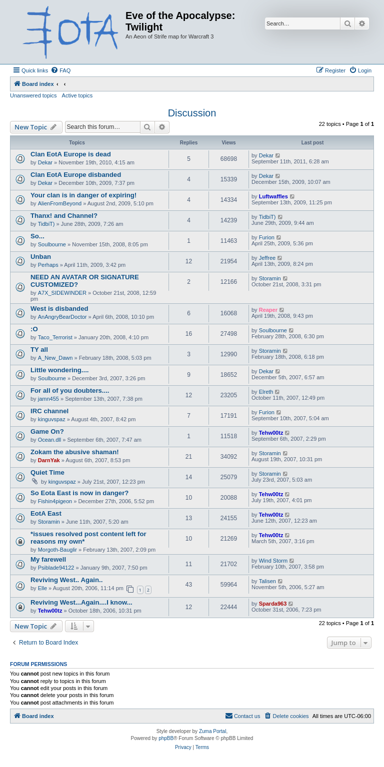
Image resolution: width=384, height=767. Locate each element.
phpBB (166, 738)
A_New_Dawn (55, 358)
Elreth (266, 392)
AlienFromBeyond (60, 203)
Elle (42, 588)
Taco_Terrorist (55, 337)
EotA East (46, 513)
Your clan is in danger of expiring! (83, 195)
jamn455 (48, 399)
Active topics (77, 95)
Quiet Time (47, 472)
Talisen (267, 581)
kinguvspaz (52, 419)
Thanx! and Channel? (64, 215)
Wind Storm (273, 561)
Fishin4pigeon (55, 501)
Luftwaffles (273, 196)
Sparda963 (273, 604)
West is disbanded (59, 308)
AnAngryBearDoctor (62, 317)
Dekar (45, 162)
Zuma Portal (212, 731)
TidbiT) (46, 224)
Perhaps (48, 265)
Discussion (192, 112)
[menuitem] (60, 70)
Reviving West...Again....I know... (81, 602)
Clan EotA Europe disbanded (75, 174)
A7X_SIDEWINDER (62, 293)
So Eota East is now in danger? (79, 493)
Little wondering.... (59, 370)
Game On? (47, 431)
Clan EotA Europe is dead (70, 154)
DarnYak (49, 460)
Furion (266, 237)
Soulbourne (52, 244)
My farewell (48, 559)
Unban (40, 256)
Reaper (268, 310)
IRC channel (49, 411)
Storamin (270, 278)
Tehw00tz (271, 433)
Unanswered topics (33, 95)
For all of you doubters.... (70, 390)
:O (34, 329)
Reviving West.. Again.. (66, 580)
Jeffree (267, 258)
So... (37, 236)
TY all (39, 349)
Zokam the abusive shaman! (74, 452)
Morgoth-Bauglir (57, 550)
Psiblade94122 (56, 568)
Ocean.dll (49, 440)
